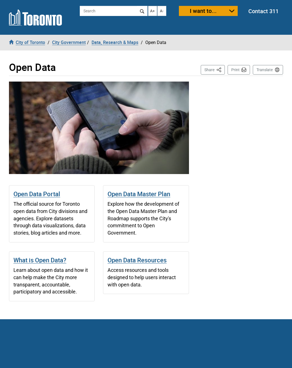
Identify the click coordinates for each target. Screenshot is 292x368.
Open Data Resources (137, 260)
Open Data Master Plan (139, 194)
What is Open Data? (39, 260)
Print (235, 70)
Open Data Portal (36, 194)
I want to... (203, 11)
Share (214, 69)
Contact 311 (263, 11)
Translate (264, 70)
